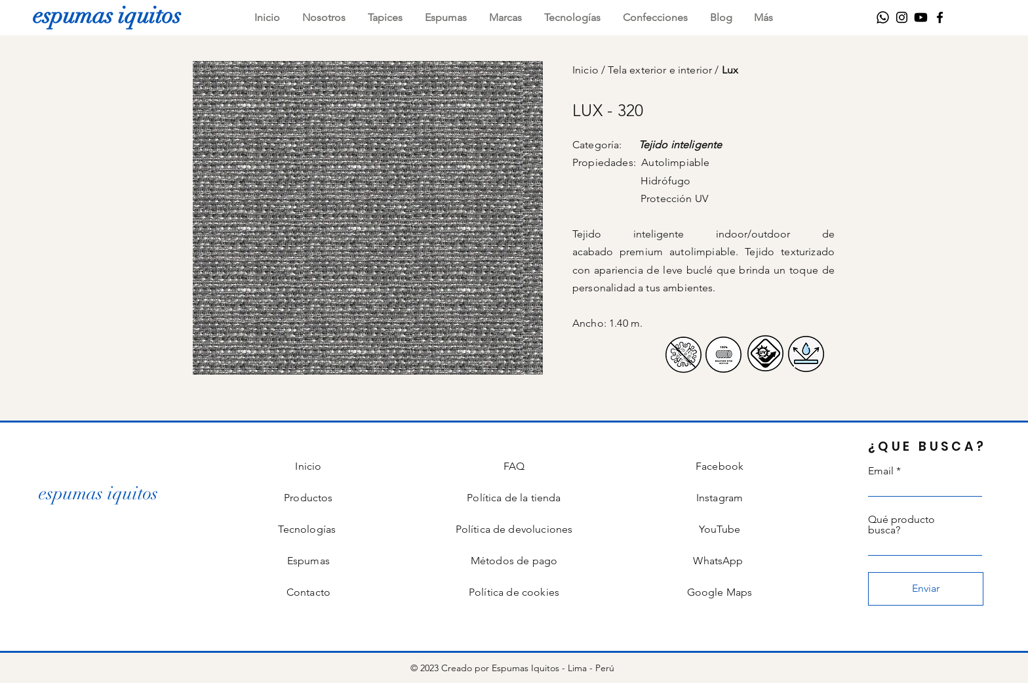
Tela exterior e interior (661, 70)
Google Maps (720, 592)
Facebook (719, 466)
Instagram (719, 497)
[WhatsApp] (882, 17)
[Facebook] (939, 17)
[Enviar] (925, 589)
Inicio (586, 70)
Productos (308, 497)
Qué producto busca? (901, 524)
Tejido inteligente (680, 144)
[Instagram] (901, 17)
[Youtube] (920, 17)
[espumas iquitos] (107, 15)
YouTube (720, 529)
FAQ (514, 466)
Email (881, 471)
